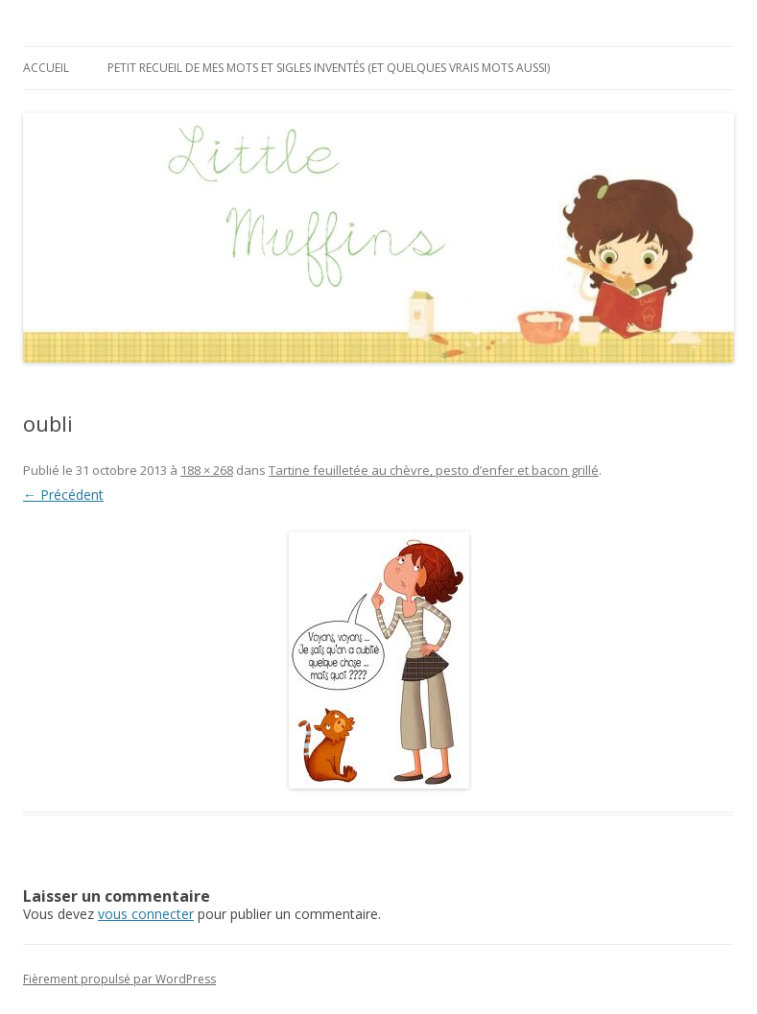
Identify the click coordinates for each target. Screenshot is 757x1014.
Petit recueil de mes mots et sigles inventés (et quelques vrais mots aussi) (328, 67)
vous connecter (146, 914)
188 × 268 (206, 470)
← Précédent (63, 494)
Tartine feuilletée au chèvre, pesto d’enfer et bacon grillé (434, 470)
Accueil (46, 67)
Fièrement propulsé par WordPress (119, 979)
